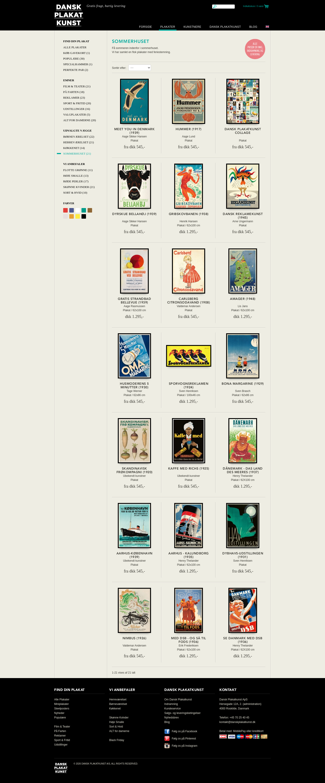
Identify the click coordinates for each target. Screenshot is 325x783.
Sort (83, 216)
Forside (145, 26)
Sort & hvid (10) (75, 192)
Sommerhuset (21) (77, 153)
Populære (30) (73, 58)
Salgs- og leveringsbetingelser (182, 713)
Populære (60, 717)
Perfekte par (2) (75, 69)
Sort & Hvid (116, 726)
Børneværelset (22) (78, 136)
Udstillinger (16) (76, 108)
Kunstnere (192, 26)
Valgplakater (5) (76, 114)
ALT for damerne (119, 731)
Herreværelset (117, 699)
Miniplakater (61, 704)
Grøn (83, 210)
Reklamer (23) (74, 97)
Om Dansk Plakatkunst (178, 699)
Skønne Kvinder (118, 717)
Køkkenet (115, 708)
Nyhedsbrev (171, 717)
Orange (71, 216)
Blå (71, 210)
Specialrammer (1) (77, 64)
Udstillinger (60, 744)
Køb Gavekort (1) (76, 52)
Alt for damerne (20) (79, 120)
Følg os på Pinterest (184, 738)
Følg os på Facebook (184, 731)
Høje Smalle (116, 722)
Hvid (77, 210)
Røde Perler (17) (75, 181)
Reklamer (60, 735)
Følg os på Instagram (184, 745)
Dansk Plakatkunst (225, 26)
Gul (77, 216)
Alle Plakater (74, 47)
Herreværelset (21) (78, 142)
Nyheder (59, 713)
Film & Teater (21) (77, 86)
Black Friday (116, 740)
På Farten (60, 731)
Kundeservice (172, 708)
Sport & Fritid (62, 740)
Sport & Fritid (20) (77, 103)
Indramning (171, 704)
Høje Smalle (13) (75, 175)
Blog (253, 26)
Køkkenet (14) (74, 147)
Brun (90, 210)
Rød (65, 210)
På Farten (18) (73, 91)
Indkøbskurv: (253, 6)
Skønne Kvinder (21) (79, 186)
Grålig (65, 216)
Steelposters (61, 708)
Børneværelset (118, 704)
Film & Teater (62, 726)
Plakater (167, 26)
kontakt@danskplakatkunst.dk (237, 722)
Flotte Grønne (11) (78, 170)
